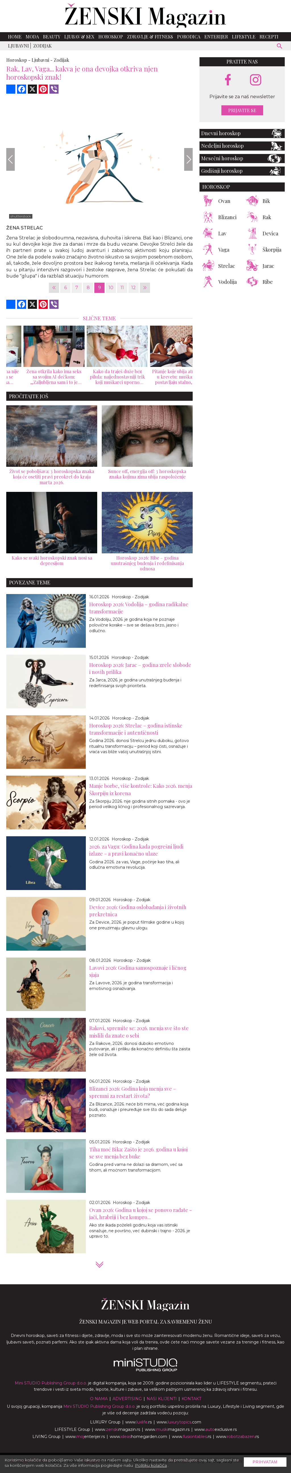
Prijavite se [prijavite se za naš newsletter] (242, 110)
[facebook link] (228, 80)
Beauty (51, 37)
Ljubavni (18, 46)
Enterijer (216, 37)
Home (15, 37)
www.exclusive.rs (215, 1429)
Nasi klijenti (162, 1398)
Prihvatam (265, 1462)
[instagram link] (255, 80)
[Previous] (10, 159)
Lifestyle (243, 37)
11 (122, 287)
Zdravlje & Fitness (150, 37)
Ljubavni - (42, 60)
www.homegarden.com (138, 1436)
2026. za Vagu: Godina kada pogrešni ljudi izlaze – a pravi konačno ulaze (136, 850)
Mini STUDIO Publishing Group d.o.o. (51, 1383)
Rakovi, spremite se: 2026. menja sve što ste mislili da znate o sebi (139, 1032)
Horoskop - (18, 60)
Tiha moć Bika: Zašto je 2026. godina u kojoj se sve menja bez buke (138, 1153)
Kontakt (191, 1398)
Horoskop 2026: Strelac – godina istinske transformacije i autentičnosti (135, 729)
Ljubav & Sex (79, 37)
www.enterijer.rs (85, 1436)
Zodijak (42, 46)
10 (111, 287)
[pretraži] (280, 46)
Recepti (268, 37)
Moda (32, 37)
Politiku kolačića (151, 1465)
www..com (179, 1422)
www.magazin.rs (117, 1429)
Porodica (188, 37)
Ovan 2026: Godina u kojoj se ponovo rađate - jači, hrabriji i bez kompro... (140, 1214)
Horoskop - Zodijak (130, 596)
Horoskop (110, 37)
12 (133, 287)
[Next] (188, 159)
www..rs (138, 1422)
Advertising (127, 1398)
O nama (99, 1398)
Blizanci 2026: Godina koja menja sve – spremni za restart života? (132, 1092)
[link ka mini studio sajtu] (145, 1370)
